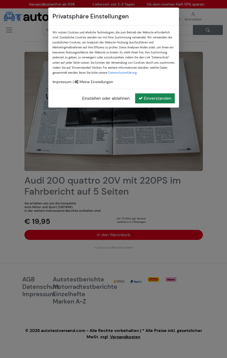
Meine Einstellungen (94, 81)
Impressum (62, 81)
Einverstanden (155, 98)
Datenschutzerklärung (122, 72)
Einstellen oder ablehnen (106, 98)
